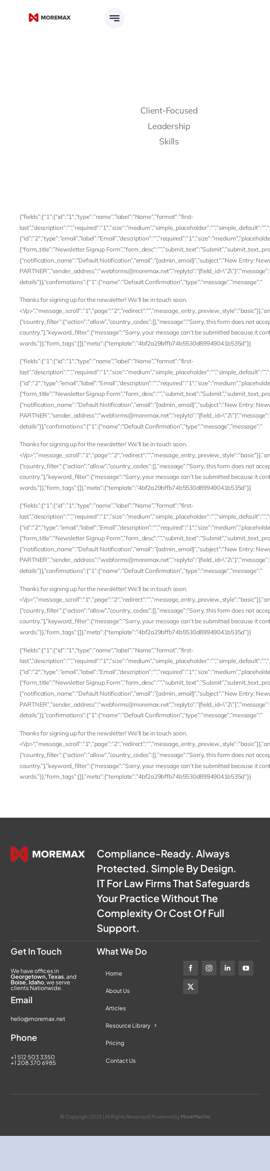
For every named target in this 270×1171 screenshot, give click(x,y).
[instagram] (209, 968)
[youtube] (245, 968)
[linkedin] (227, 968)
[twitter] (190, 986)
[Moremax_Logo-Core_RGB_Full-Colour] (49, 16)
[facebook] (190, 968)
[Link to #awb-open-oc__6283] (114, 18)
